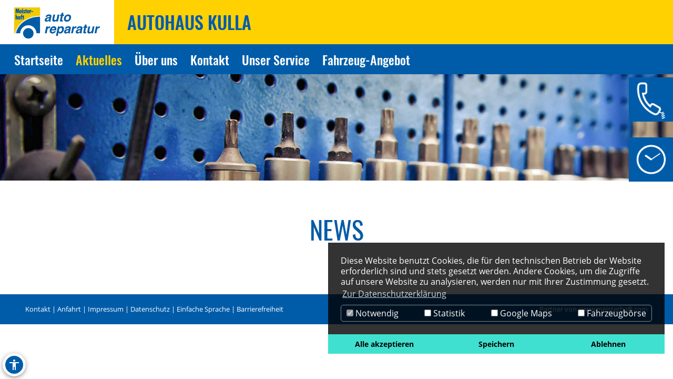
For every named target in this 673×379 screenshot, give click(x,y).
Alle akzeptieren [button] (384, 344)
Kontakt (37, 309)
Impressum (106, 309)
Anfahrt (69, 309)
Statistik (444, 313)
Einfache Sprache (203, 309)
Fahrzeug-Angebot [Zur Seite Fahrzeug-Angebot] (366, 59)
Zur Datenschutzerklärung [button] (394, 294)
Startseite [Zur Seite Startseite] (38, 59)
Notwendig (372, 313)
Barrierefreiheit (260, 309)
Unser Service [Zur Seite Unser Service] (276, 59)
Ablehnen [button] (608, 344)
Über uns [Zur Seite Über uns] (156, 59)
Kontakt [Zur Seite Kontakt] (209, 59)
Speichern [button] (496, 344)
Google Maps (521, 313)
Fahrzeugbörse (612, 313)
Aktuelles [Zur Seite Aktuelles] (99, 59)
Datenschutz (150, 309)
